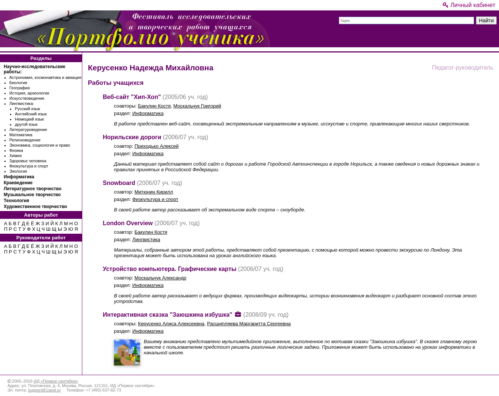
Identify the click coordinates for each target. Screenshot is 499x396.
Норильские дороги (132, 137)
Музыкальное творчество (32, 194)
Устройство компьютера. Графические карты (169, 269)
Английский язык (31, 114)
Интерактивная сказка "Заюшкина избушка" (167, 315)
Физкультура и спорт (28, 166)
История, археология (29, 93)
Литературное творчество (32, 188)
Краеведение (18, 182)
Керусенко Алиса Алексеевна (171, 323)
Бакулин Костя (154, 106)
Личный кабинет (469, 5)
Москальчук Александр (160, 278)
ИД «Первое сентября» (56, 381)
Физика (16, 150)
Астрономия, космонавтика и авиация (45, 77)
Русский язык (27, 108)
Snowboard (119, 183)
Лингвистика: (21, 103)
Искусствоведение (26, 98)
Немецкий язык (29, 119)
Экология (18, 171)
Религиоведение (25, 140)
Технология (16, 200)
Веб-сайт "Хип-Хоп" (132, 97)
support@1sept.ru (44, 390)
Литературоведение (28, 129)
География (19, 88)
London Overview (128, 223)
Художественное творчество (35, 206)
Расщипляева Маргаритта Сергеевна (249, 323)
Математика (20, 134)
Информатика (19, 176)
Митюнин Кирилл (153, 192)
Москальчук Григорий (197, 106)
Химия (15, 155)
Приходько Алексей (156, 146)
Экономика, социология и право (39, 145)
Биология (18, 82)
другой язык (26, 124)
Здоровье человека (27, 161)
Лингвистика (146, 239)
